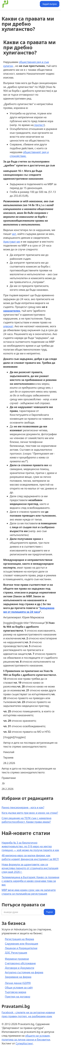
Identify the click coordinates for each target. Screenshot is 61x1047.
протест (39, 125)
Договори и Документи (19, 968)
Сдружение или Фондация (21, 943)
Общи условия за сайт (19, 987)
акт (14, 234)
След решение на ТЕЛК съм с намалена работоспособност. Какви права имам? (26, 820)
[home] (20, 4)
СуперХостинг (24, 1043)
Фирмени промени (17, 959)
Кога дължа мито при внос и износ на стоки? (30, 813)
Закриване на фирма (18, 977)
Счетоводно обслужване (20, 963)
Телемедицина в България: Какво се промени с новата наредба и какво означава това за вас (30, 880)
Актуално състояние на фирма (24, 972)
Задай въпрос (49, 4)
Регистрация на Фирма (19, 939)
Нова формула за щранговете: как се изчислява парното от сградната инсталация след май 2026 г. (30, 868)
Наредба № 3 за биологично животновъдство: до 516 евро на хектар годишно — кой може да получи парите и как (30, 846)
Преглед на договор (17, 996)
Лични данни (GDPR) (18, 983)
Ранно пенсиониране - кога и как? (23, 807)
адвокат (8, 326)
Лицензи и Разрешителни (21, 948)
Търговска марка (15, 992)
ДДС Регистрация (16, 952)
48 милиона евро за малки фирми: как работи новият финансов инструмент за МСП (30, 857)
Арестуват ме (11, 241)
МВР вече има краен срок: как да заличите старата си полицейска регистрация (29, 891)
